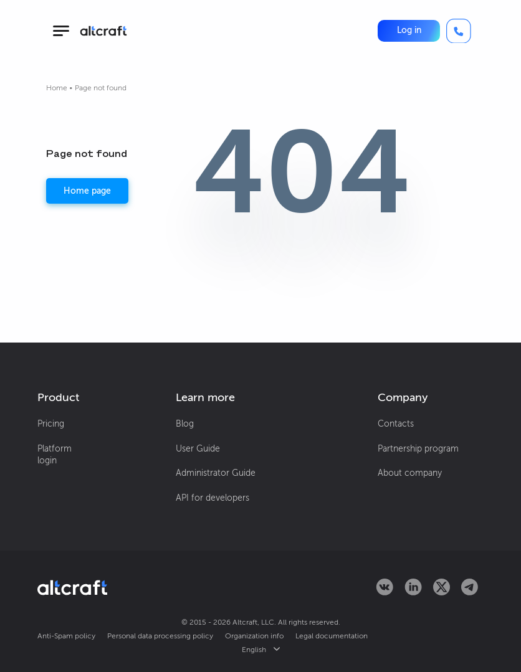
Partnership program (418, 448)
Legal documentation (331, 636)
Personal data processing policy (160, 636)
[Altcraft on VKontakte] (384, 592)
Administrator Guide (216, 473)
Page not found (101, 87)
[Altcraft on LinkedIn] (413, 592)
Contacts (396, 424)
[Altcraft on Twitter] (441, 592)
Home (56, 87)
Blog (185, 424)
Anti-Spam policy (66, 636)
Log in (409, 30)
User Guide (198, 448)
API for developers (212, 498)
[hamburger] (61, 31)
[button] (409, 30)
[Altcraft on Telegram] (469, 592)
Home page (87, 191)
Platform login (54, 454)
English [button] (261, 649)
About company (410, 473)
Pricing (50, 424)
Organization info (254, 636)
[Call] (458, 31)
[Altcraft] (103, 31)
